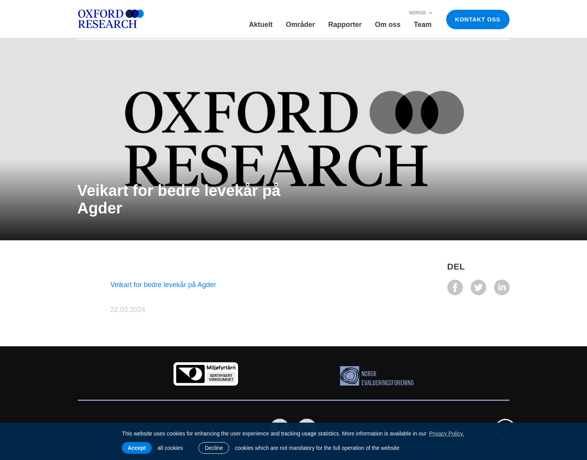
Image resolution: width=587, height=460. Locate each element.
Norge (420, 13)
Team (423, 24)
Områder (300, 24)
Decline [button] (214, 448)
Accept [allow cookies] (137, 448)
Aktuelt (261, 24)
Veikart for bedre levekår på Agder (163, 285)
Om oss (388, 24)
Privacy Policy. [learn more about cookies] (446, 433)
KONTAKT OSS (477, 19)
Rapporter (345, 24)
